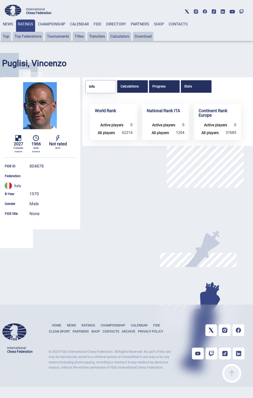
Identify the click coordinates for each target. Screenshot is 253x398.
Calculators (119, 36)
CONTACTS (178, 24)
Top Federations (28, 36)
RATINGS (25, 24)
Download (143, 36)
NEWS (8, 24)
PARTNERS (140, 24)
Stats (188, 86)
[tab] (8, 30)
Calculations (129, 86)
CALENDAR (79, 24)
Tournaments (58, 36)
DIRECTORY (116, 24)
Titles (79, 36)
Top (6, 36)
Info (92, 86)
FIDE (97, 24)
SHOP (159, 24)
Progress (159, 86)
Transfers (97, 36)
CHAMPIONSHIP (51, 24)
